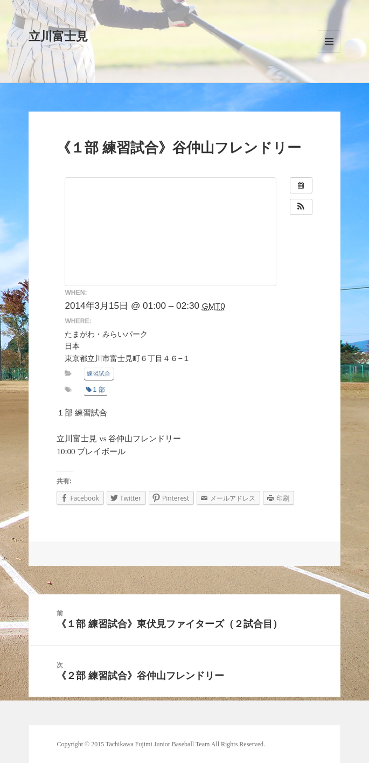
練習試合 (98, 373)
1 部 (95, 389)
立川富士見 (58, 36)
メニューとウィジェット (329, 41)
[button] (301, 207)
